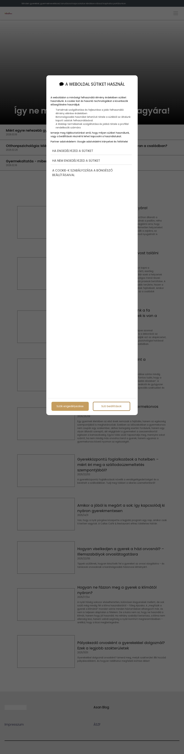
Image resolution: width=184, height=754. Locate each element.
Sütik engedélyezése (70, 406)
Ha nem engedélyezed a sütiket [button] (76, 159)
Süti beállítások (111, 406)
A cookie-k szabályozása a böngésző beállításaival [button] (82, 171)
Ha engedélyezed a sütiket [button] (72, 149)
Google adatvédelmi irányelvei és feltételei (102, 140)
